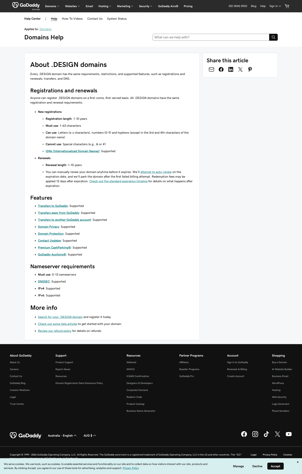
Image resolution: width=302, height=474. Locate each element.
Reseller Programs (189, 369)
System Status (117, 18)
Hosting (276, 390)
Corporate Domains (137, 390)
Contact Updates (49, 240)
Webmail (131, 362)
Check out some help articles (57, 323)
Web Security (279, 397)
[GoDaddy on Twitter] (277, 436)
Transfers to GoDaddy (53, 205)
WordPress (278, 383)
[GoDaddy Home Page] (26, 435)
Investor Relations (20, 390)
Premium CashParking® (54, 247)
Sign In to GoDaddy (237, 362)
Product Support (64, 362)
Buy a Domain (279, 362)
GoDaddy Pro (186, 376)
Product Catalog (135, 404)
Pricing (188, 6)
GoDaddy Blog (17, 383)
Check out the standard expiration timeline (118, 181)
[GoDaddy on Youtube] (288, 436)
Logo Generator (280, 404)
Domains (45, 28)
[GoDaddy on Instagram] (255, 436)
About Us (15, 362)
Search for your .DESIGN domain (60, 316)
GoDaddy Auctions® (52, 254)
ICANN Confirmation (138, 376)
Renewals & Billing (237, 369)
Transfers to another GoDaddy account (64, 219)
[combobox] (211, 37)
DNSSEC (44, 281)
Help (54, 18)
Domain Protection (51, 233)
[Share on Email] (211, 69)
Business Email (280, 376)
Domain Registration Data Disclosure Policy (79, 383)
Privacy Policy (270, 454)
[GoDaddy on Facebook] (244, 436)
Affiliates (184, 362)
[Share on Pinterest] (250, 69)
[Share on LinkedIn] (231, 69)
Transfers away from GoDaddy (58, 212)
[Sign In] (275, 6)
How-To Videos (72, 18)
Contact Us (94, 18)
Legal (13, 397)
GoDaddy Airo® (168, 6)
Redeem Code (134, 397)
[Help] (263, 6)
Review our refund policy (54, 330)
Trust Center (17, 404)
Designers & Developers (140, 383)
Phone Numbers (280, 411)
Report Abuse (62, 369)
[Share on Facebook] (221, 69)
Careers (14, 369)
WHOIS (131, 369)
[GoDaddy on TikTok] (266, 436)
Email (89, 6)
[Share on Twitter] (240, 69)
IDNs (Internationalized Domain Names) (72, 151)
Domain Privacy (48, 226)
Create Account (235, 376)
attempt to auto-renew (156, 171)
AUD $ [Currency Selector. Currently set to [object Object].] (90, 435)
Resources (61, 376)
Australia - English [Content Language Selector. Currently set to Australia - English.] (62, 435)
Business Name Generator (141, 411)
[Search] (273, 37)
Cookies (287, 454)
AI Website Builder (282, 369)
